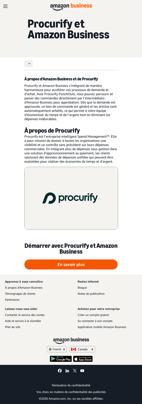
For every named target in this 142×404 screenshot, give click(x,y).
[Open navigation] (5, 6)
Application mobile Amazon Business (102, 327)
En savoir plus (71, 264)
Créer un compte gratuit (93, 315)
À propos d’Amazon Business (23, 287)
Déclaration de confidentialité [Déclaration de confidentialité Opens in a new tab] (71, 385)
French (57, 349)
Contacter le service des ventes (25, 315)
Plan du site (12, 327)
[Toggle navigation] (28, 63)
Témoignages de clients (20, 293)
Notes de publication (91, 293)
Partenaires (12, 299)
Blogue (82, 287)
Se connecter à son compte (95, 321)
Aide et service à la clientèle (23, 321)
